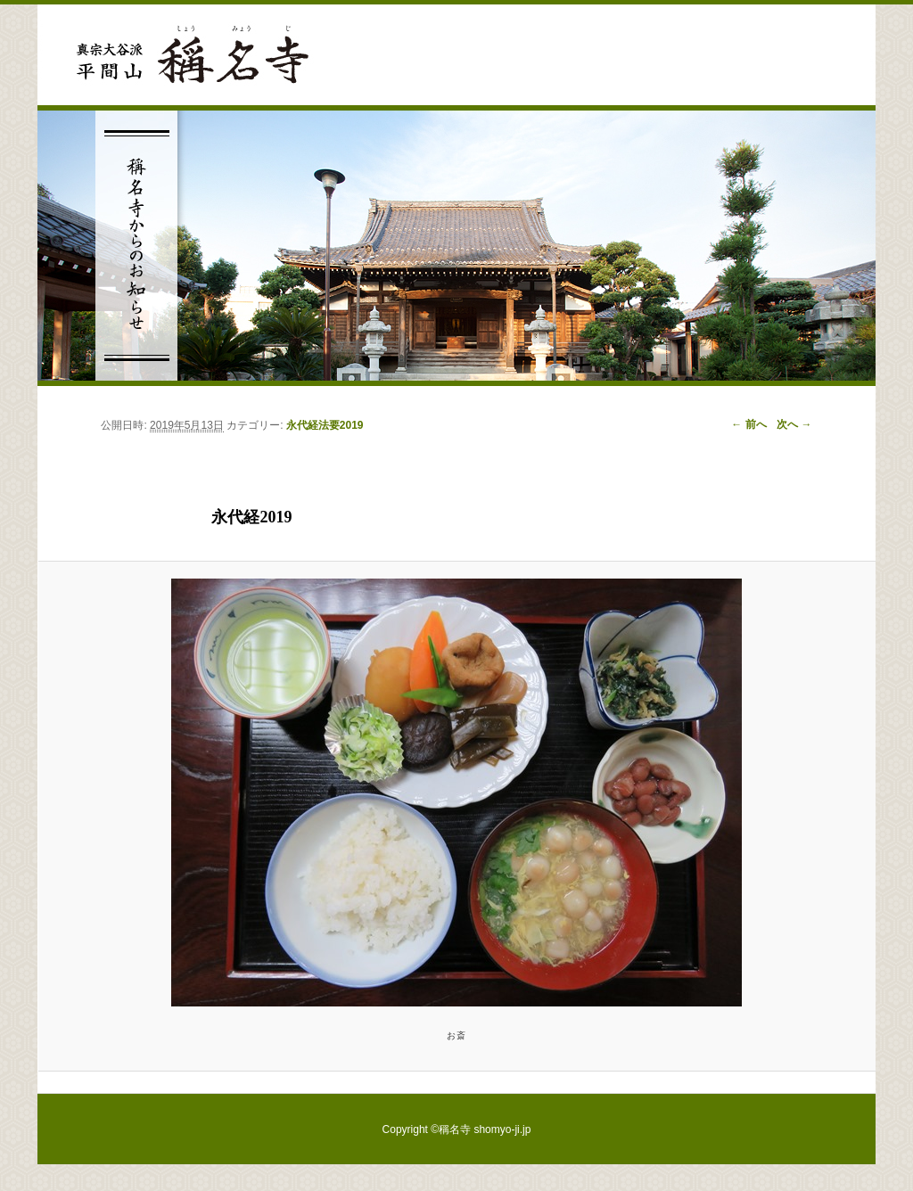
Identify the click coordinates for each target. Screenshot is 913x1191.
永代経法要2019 (325, 425)
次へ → (794, 424)
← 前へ (748, 424)
